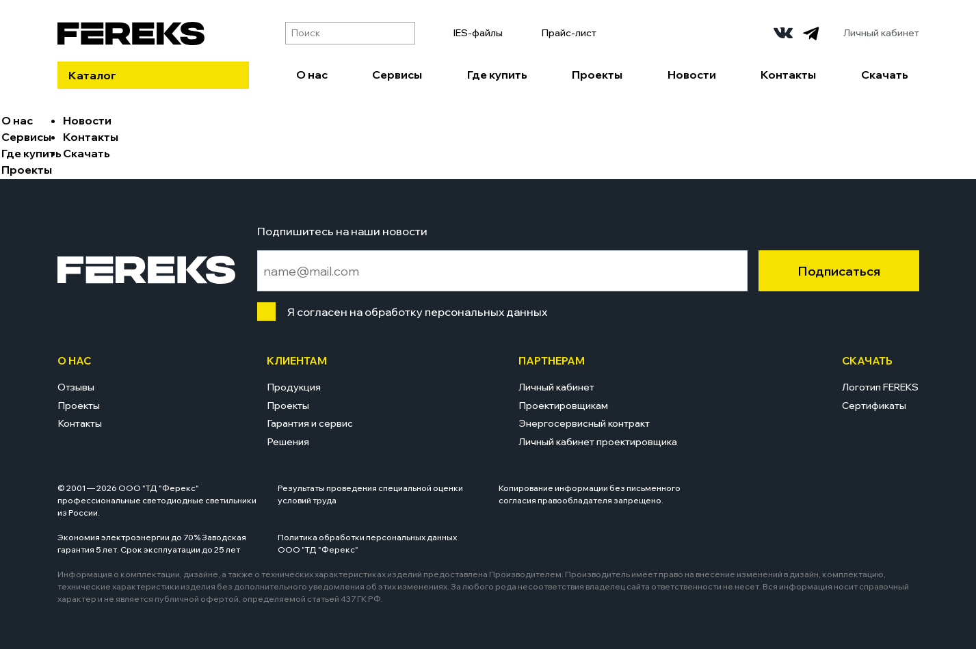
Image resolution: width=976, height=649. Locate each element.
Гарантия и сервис (310, 423)
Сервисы (397, 74)
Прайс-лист (568, 33)
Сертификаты (874, 405)
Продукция (294, 387)
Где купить (497, 74)
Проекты (597, 74)
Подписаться (838, 271)
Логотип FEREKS (880, 387)
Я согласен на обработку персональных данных (414, 312)
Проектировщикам (563, 405)
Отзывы (75, 387)
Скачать (884, 74)
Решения (288, 442)
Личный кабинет (881, 33)
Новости (692, 74)
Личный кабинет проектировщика (597, 442)
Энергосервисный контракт (584, 423)
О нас (312, 74)
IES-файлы (478, 33)
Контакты (788, 74)
